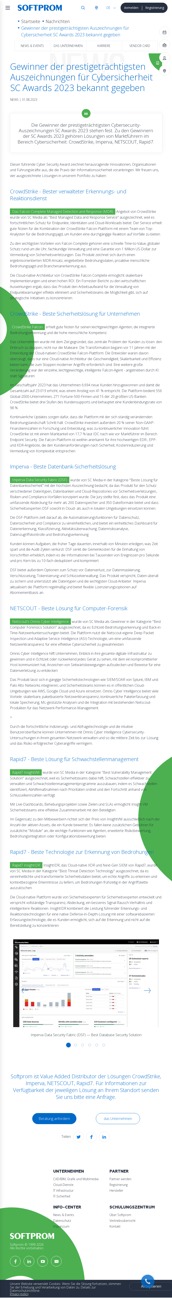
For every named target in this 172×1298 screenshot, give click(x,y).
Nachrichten (58, 21)
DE (108, 8)
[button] (25, 990)
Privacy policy (19, 1294)
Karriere (103, 46)
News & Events (32, 46)
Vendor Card (139, 46)
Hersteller (116, 1190)
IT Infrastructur (63, 1190)
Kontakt (115, 1226)
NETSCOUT (60, 1083)
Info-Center (67, 1207)
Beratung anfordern (54, 1118)
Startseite (30, 21)
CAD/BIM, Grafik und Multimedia (75, 1179)
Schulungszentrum (132, 1207)
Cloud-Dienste (63, 1185)
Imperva (35, 1083)
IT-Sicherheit (61, 1196)
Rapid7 (84, 1083)
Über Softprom (120, 1215)
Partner (119, 1171)
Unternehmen (68, 1171)
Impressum (61, 1226)
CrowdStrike (146, 1076)
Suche (83, 7)
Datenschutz (62, 1220)
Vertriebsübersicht (123, 1220)
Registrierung (154, 8)
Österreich (96, 7)
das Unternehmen (68, 46)
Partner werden (120, 1179)
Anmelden (131, 8)
